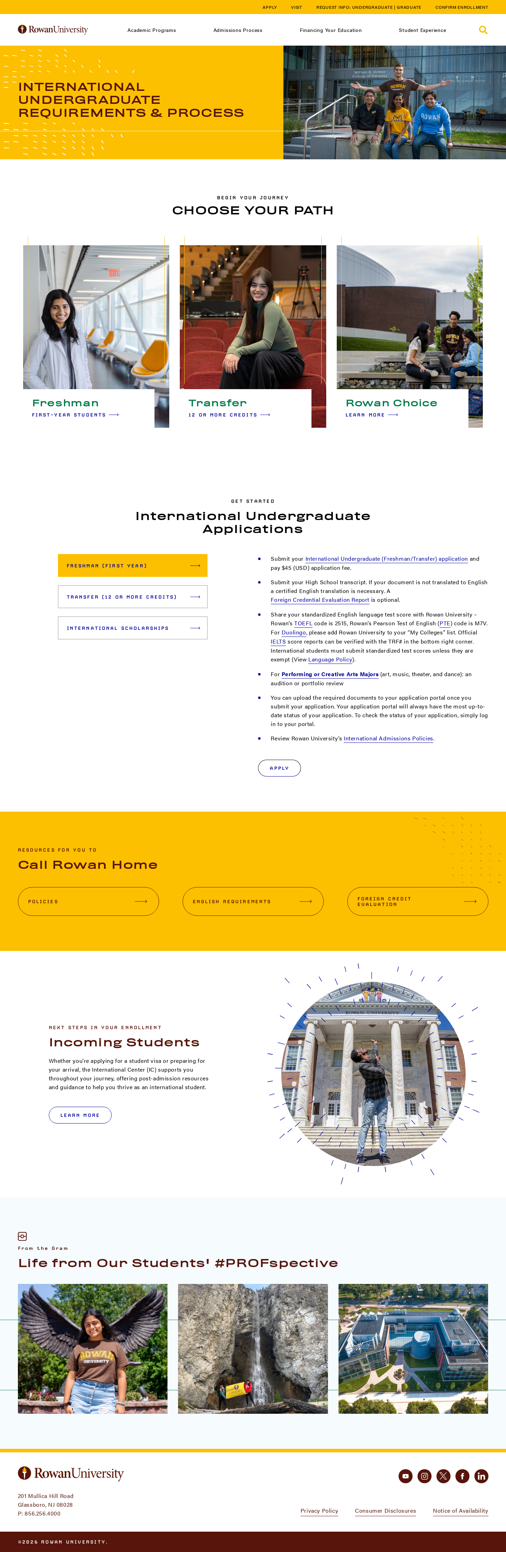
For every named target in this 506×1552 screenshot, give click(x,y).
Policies (87, 901)
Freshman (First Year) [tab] (134, 565)
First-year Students (75, 415)
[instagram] (425, 1476)
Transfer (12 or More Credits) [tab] (134, 597)
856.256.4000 (42, 1513)
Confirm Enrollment (461, 7)
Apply (270, 7)
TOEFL (303, 623)
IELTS (278, 641)
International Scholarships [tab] (134, 628)
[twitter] (443, 1476)
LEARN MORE (80, 1115)
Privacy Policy (319, 1510)
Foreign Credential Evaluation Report (320, 599)
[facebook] (462, 1476)
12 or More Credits (229, 415)
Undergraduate (372, 7)
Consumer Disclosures (385, 1510)
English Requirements (252, 901)
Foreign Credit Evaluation (417, 901)
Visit (296, 7)
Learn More (372, 415)
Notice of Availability (460, 1510)
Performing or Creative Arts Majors (330, 674)
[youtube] (406, 1476)
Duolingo (294, 632)
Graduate (409, 7)
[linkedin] (481, 1476)
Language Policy (330, 659)
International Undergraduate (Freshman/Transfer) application (386, 558)
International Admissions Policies (388, 738)
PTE (445, 623)
